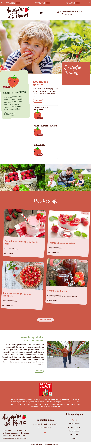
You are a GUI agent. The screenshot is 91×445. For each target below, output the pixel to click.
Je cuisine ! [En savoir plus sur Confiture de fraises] (52, 300)
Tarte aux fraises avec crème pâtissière (17, 294)
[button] (1, 3)
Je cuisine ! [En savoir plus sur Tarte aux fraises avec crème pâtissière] (7, 305)
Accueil (74, 420)
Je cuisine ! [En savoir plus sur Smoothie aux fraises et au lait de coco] (9, 253)
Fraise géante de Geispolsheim (70, 3)
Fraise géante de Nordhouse (11, 3)
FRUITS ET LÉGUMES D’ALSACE (66, 399)
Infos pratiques (74, 430)
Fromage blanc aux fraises (62, 243)
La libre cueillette (74, 427)
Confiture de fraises (57, 291)
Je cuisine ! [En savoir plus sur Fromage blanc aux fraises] (53, 252)
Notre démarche (74, 424)
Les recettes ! (74, 434)
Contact (74, 438)
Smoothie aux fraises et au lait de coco (21, 242)
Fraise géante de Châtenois (40, 3)
